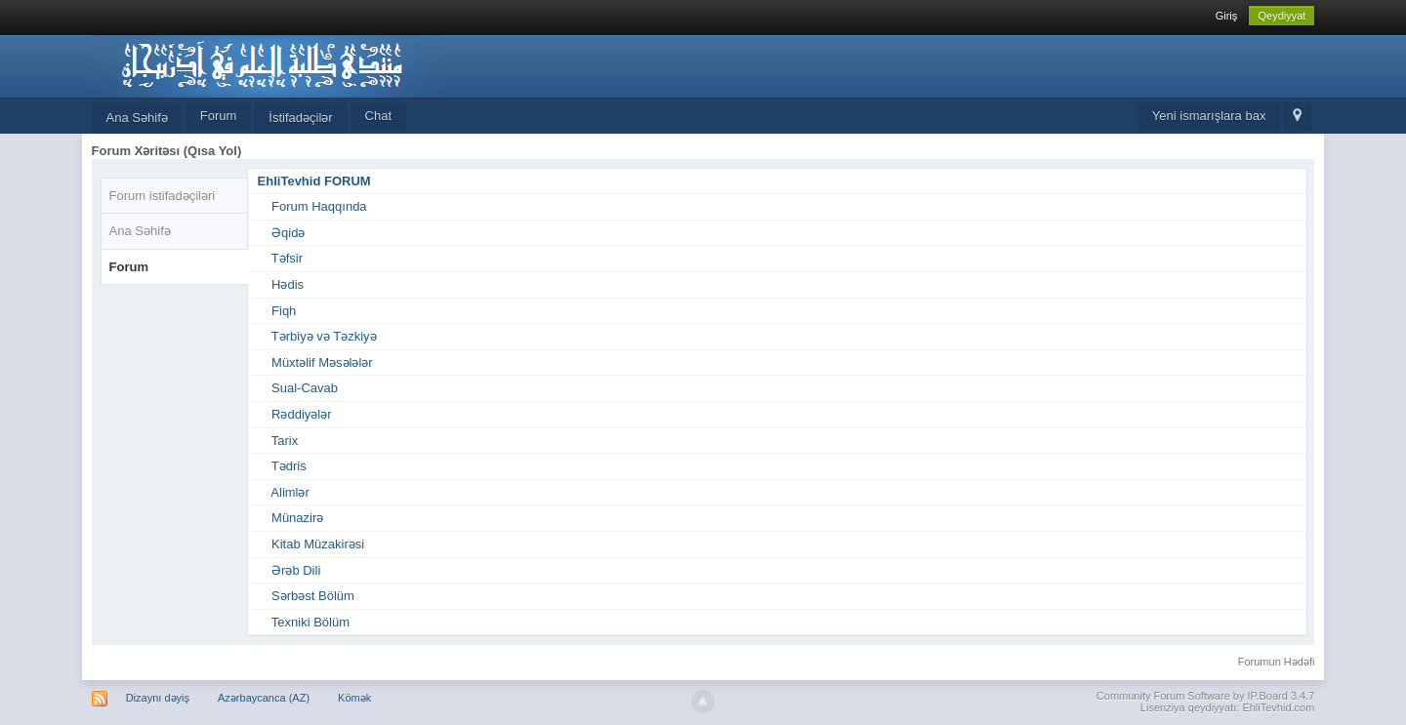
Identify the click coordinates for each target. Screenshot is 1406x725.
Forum (218, 115)
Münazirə (297, 517)
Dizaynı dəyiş (157, 698)
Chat (378, 115)
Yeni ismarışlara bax (1209, 115)
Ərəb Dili (295, 570)
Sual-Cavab (304, 388)
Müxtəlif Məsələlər (322, 362)
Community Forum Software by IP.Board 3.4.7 (1205, 696)
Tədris (289, 466)
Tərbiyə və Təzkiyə (324, 336)
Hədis (287, 284)
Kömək (354, 698)
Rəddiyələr (301, 414)
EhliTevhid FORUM (314, 181)
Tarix (284, 440)
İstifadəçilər (300, 117)
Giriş (1227, 15)
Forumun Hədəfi (1276, 661)
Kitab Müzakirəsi (317, 544)
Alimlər (290, 492)
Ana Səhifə (137, 117)
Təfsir (287, 258)
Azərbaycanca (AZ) (264, 698)
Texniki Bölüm (310, 622)
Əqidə (288, 232)
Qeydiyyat (1281, 15)
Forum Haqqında (319, 206)
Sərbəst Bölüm (312, 595)
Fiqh (283, 310)
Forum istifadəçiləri (162, 195)
